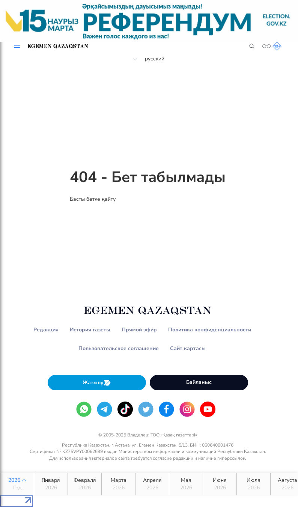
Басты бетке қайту (93, 199)
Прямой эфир (139, 329)
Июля (253, 484)
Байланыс (199, 382)
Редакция (46, 329)
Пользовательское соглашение (118, 348)
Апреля (152, 484)
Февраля (85, 484)
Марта (118, 484)
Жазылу (97, 383)
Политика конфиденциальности (209, 329)
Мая (186, 484)
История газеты (90, 329)
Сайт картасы (188, 348)
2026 (17, 484)
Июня (220, 484)
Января (51, 484)
